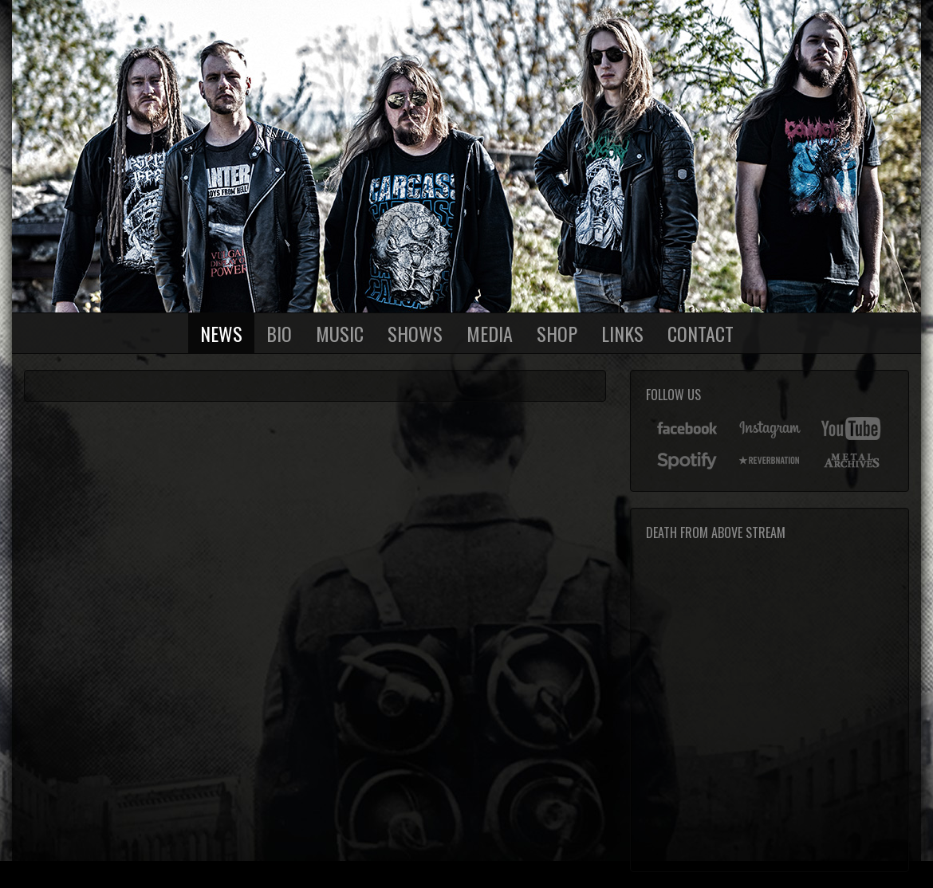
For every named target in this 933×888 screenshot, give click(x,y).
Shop (557, 333)
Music (340, 333)
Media (490, 333)
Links (622, 333)
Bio (279, 333)
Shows (415, 333)
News (221, 333)
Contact (700, 333)
